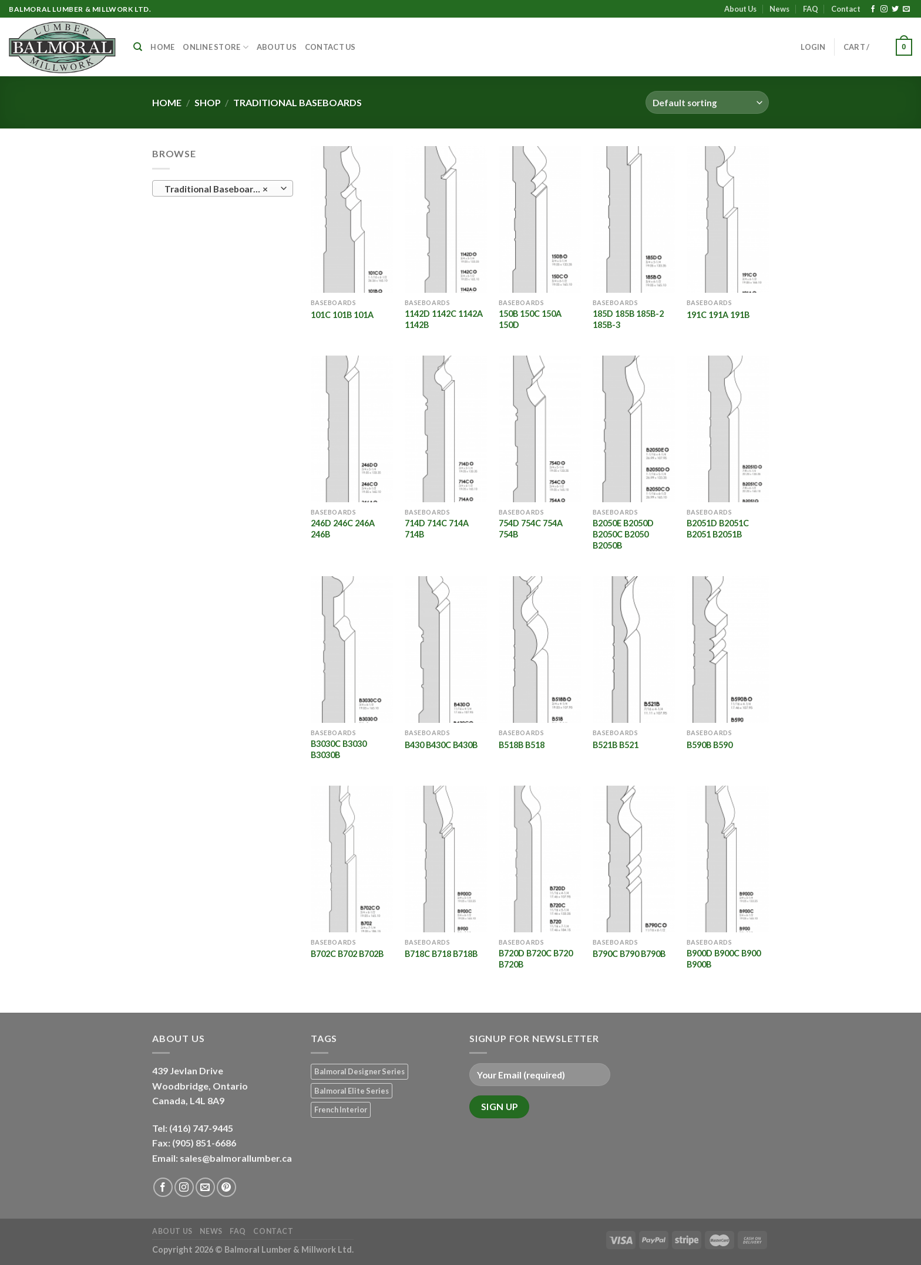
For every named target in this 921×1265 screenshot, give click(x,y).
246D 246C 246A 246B (343, 528)
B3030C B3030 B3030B (339, 749)
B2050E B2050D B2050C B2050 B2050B (623, 534)
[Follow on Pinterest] (226, 1187)
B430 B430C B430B (441, 745)
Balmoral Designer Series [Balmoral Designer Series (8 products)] (359, 1071)
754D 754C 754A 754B (531, 528)
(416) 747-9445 (202, 1128)
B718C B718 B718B (441, 954)
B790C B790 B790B (629, 954)
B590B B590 (709, 745)
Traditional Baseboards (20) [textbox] (222, 189)
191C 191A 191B (718, 315)
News (779, 8)
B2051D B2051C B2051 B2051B (718, 528)
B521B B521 (615, 745)
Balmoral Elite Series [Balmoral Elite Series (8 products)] (351, 1090)
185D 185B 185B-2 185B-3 (628, 319)
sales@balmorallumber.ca (236, 1157)
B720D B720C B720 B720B (536, 958)
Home (162, 47)
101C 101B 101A (342, 315)
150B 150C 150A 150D (530, 319)
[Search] (137, 47)
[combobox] (222, 188)
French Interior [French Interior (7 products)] (340, 1109)
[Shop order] (707, 102)
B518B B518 (521, 745)
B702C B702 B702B (347, 954)
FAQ (810, 8)
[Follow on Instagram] (884, 9)
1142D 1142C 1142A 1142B (444, 319)
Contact (846, 8)
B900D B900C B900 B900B (724, 958)
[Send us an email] (906, 9)
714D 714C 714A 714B (437, 528)
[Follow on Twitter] (895, 9)
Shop (207, 102)
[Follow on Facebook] (872, 9)
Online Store (215, 47)
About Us (740, 8)
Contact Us (330, 47)
